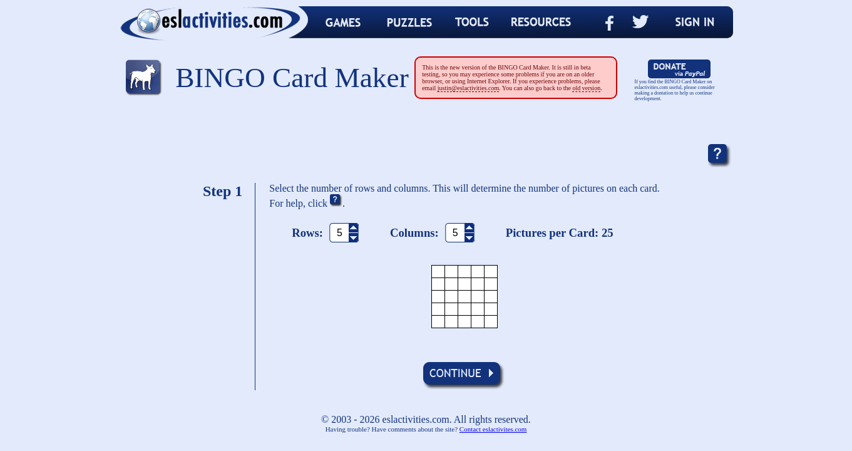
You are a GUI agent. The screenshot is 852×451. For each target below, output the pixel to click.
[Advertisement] (426, 141)
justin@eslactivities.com (468, 88)
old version (586, 88)
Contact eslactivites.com (493, 429)
